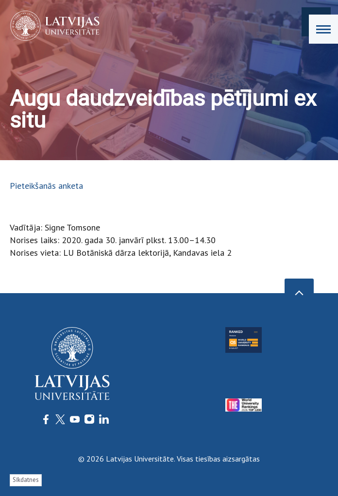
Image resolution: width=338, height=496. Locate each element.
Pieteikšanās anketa (46, 185)
